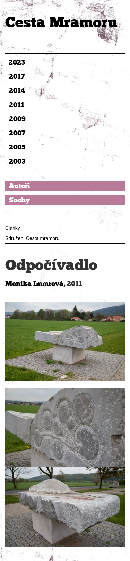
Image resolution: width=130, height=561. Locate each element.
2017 (17, 76)
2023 (17, 62)
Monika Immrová (34, 283)
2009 (17, 119)
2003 (17, 161)
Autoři (19, 186)
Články (12, 228)
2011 (16, 104)
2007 (17, 133)
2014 (17, 90)
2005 (17, 147)
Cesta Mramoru (61, 22)
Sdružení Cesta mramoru (32, 238)
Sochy (19, 200)
